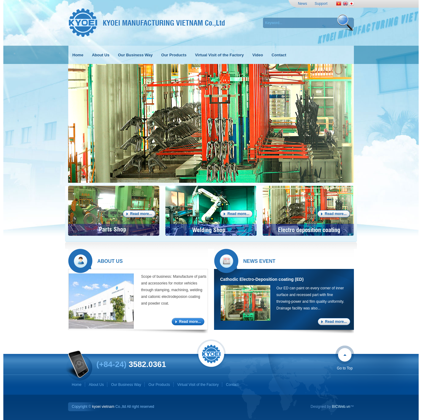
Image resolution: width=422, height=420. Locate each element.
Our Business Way (126, 385)
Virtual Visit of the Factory (198, 385)
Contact (232, 385)
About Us (96, 385)
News (302, 4)
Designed (318, 406)
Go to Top (345, 368)
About (110, 261)
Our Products (159, 385)
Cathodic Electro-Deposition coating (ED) (262, 279)
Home (76, 385)
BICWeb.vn (341, 406)
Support (321, 4)
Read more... (141, 214)
